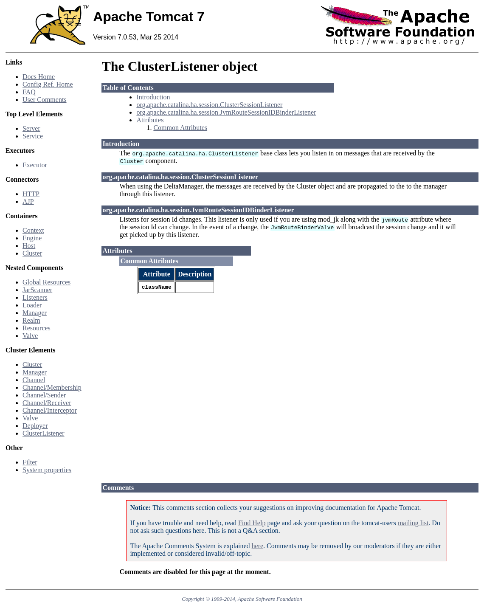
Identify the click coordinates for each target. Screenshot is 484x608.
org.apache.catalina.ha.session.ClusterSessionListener (209, 104)
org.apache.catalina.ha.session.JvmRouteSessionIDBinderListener (226, 112)
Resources (37, 328)
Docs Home (39, 76)
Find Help (251, 522)
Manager (35, 312)
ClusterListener (44, 433)
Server (31, 128)
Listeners (35, 297)
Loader (32, 305)
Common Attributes (180, 127)
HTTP (31, 193)
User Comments (45, 99)
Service (33, 136)
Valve (30, 335)
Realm (31, 320)
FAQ (29, 92)
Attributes (149, 120)
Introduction (153, 97)
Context (33, 230)
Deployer (35, 425)
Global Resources (46, 282)
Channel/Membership (52, 387)
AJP (28, 201)
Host (29, 245)
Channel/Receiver (47, 402)
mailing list (413, 522)
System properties (47, 469)
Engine (32, 238)
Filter (30, 462)
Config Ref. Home (48, 84)
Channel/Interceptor (50, 410)
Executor (35, 165)
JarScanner (37, 289)
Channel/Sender (44, 395)
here (258, 545)
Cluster (32, 253)
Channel (34, 379)
